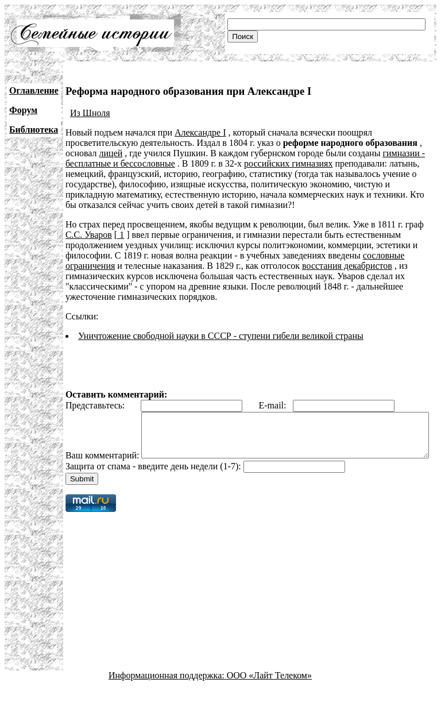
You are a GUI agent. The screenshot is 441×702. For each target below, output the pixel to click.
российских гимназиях (288, 163)
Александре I (200, 132)
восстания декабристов (347, 266)
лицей (111, 153)
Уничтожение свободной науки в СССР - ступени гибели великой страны (220, 336)
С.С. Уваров (88, 235)
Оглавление (34, 90)
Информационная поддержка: (168, 692)
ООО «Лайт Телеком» (269, 692)
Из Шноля (90, 113)
